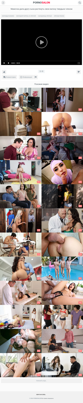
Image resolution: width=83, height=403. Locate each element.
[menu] (3, 3)
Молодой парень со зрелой (26, 16)
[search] (80, 3)
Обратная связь (40, 394)
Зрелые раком (59, 16)
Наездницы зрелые (45, 16)
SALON (41, 3)
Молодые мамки (8, 16)
